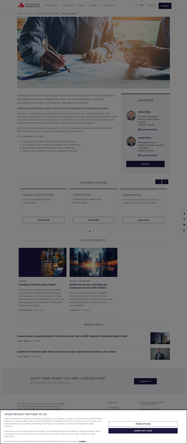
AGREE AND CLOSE (143, 431)
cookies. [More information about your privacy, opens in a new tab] (82, 441)
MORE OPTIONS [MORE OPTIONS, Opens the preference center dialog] (143, 424)
